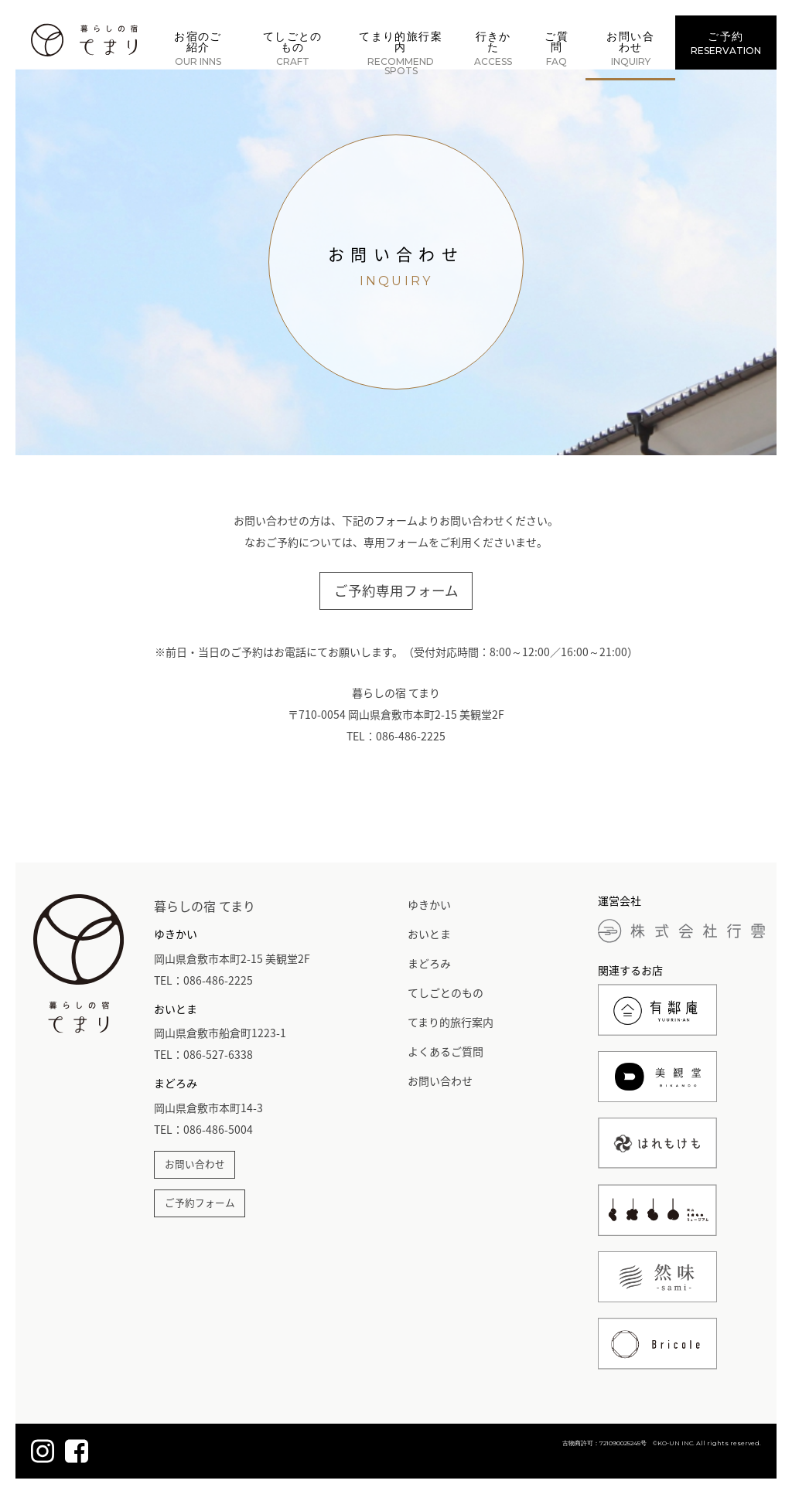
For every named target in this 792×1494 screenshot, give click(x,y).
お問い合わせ (630, 48)
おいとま (429, 933)
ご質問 (556, 48)
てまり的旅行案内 (400, 53)
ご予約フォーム (200, 1202)
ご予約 (726, 43)
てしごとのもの (292, 48)
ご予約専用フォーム (396, 590)
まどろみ (429, 963)
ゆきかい (429, 904)
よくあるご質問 (445, 1051)
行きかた (493, 48)
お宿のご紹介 (198, 48)
